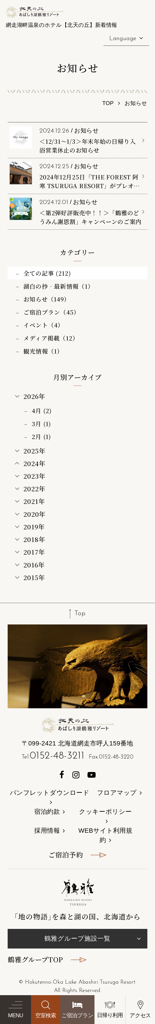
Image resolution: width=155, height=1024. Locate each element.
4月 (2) (42, 410)
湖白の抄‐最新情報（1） (58, 286)
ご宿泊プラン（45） (51, 312)
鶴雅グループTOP (35, 959)
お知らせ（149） (46, 299)
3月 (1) (41, 423)
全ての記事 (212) (47, 273)
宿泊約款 (47, 811)
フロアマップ (117, 792)
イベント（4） (43, 325)
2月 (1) (41, 436)
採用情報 (47, 830)
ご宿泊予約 (65, 854)
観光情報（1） (43, 351)
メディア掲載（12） (51, 338)
